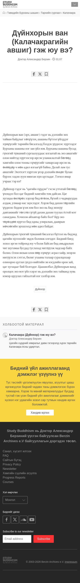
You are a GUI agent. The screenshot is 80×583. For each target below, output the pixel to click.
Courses (8, 482)
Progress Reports (14, 477)
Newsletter (10, 468)
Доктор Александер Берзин (34, 59)
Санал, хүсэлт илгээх (17, 451)
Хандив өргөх (40, 412)
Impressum (71, 561)
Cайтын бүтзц (12, 460)
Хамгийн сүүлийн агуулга (20, 473)
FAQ (6, 455)
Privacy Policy (12, 464)
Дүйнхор (40, 289)
